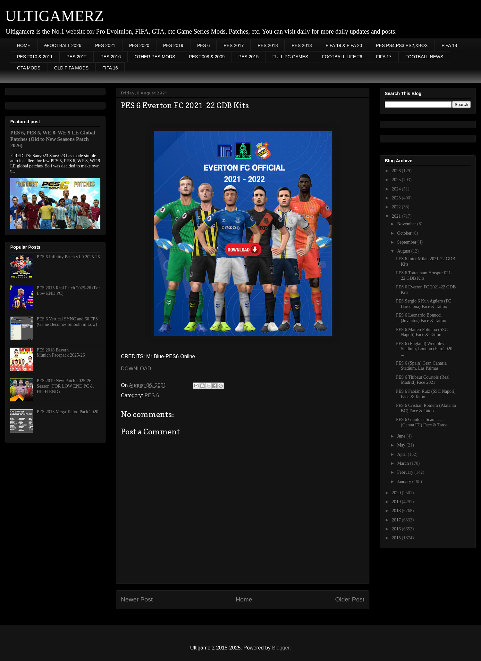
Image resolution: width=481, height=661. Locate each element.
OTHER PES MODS (154, 56)
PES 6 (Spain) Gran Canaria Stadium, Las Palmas (421, 366)
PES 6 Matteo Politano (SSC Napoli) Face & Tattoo (422, 332)
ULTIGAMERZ (54, 15)
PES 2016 (110, 56)
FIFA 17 (384, 56)
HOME (23, 45)
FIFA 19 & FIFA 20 (344, 45)
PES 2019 (173, 45)
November (407, 224)
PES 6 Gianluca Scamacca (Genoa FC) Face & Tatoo (422, 422)
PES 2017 (234, 45)
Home (244, 599)
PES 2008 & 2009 (206, 56)
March (403, 463)
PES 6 (203, 45)
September (407, 242)
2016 (397, 529)
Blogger (280, 647)
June (401, 436)
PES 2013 (301, 45)
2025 (397, 179)
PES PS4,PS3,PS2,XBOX (402, 45)
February (405, 472)
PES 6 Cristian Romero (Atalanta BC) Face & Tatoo (426, 408)
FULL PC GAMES (290, 56)
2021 (397, 216)
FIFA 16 (110, 67)
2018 (397, 510)
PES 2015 (249, 56)
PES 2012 (76, 56)
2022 (397, 207)
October (405, 233)
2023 (397, 198)
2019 (397, 501)
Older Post (349, 599)
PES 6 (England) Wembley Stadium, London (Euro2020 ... (424, 349)
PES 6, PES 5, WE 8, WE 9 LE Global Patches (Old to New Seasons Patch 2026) (52, 139)
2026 (397, 170)
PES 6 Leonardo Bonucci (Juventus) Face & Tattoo (421, 318)
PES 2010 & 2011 (35, 56)
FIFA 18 (449, 45)
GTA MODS (28, 67)
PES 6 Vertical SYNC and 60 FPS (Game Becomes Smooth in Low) (67, 322)
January (404, 481)
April (402, 454)
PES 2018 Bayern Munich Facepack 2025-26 (61, 353)
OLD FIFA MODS (71, 67)
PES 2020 (139, 45)
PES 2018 (267, 45)
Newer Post (137, 599)
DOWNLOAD (136, 368)
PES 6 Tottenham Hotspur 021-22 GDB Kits (424, 275)
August (404, 251)
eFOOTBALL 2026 (62, 45)
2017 (397, 520)
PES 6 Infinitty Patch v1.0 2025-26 (68, 256)
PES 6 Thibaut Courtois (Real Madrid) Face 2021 (423, 380)
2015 (397, 538)
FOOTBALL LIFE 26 (342, 56)
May (401, 445)
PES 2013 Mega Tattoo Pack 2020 (67, 411)
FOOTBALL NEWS (424, 56)
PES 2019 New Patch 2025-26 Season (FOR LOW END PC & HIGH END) (65, 386)
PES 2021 (105, 45)
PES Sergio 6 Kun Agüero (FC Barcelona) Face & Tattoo (423, 304)
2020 (397, 492)
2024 (397, 189)
